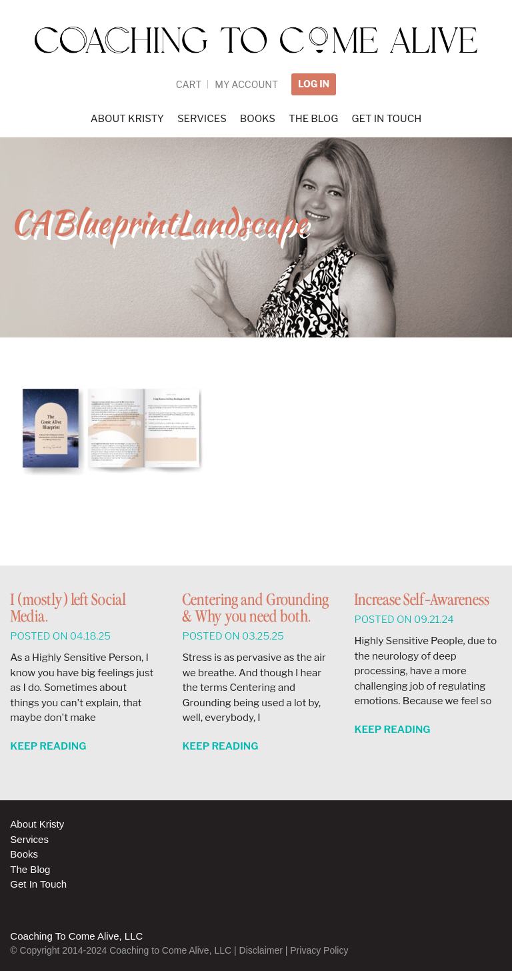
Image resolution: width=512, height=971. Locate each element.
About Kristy (37, 824)
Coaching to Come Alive (255, 47)
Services (29, 839)
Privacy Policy (319, 950)
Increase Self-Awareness (421, 600)
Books (24, 854)
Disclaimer (261, 950)
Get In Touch (38, 884)
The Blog (30, 869)
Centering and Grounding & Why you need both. (255, 609)
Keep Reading (48, 746)
